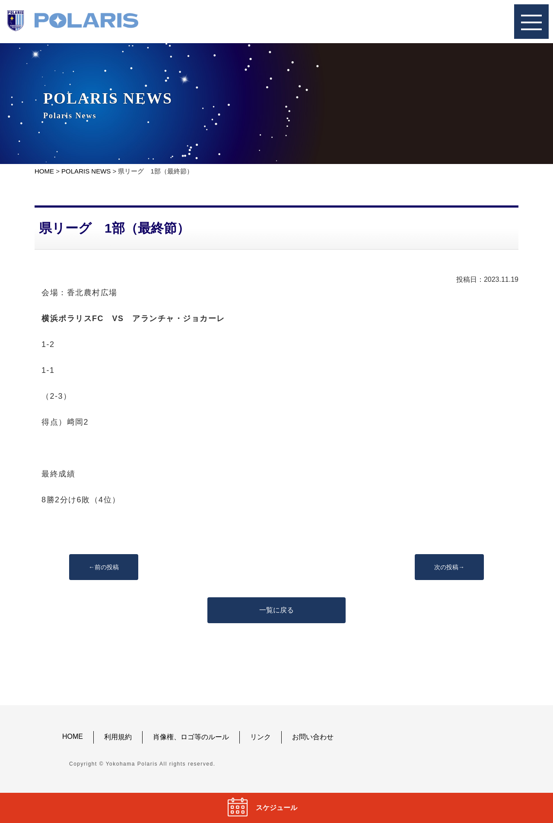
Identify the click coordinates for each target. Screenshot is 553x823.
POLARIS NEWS (86, 171)
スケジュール (276, 807)
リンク (260, 737)
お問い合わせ (313, 737)
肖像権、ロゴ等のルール (191, 737)
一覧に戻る (276, 610)
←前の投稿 (104, 567)
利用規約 (118, 737)
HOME (44, 171)
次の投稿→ (449, 567)
